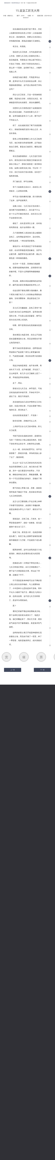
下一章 (42, 670)
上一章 (12, 670)
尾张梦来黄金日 (16, 3)
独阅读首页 (7, 3)
